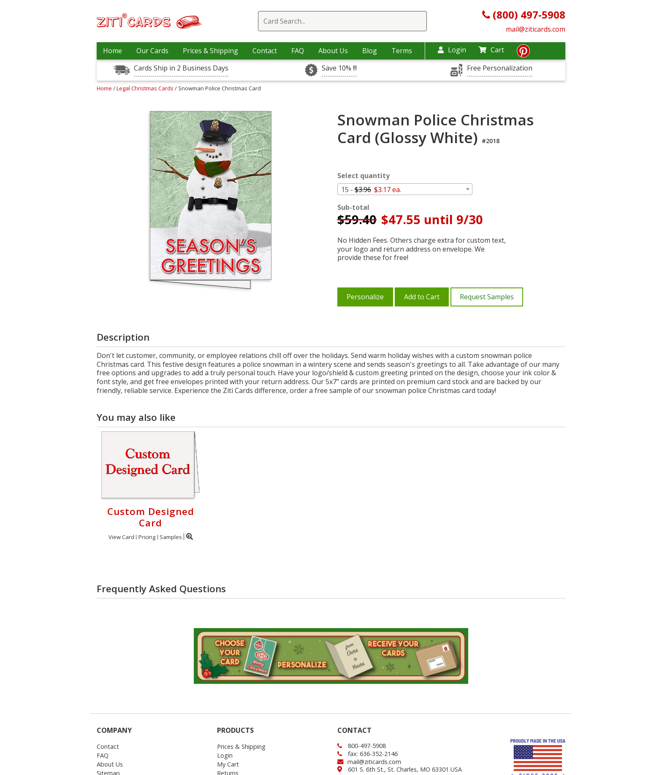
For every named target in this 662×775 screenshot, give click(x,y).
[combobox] (404, 189)
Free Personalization (499, 68)
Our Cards (152, 50)
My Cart (228, 764)
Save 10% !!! (339, 68)
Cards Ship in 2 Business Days (181, 68)
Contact (264, 50)
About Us (333, 50)
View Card (121, 537)
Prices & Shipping (210, 50)
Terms (401, 50)
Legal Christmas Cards (146, 88)
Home (112, 50)
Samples (171, 537)
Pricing (146, 537)
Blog (369, 50)
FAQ (297, 50)
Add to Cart (422, 296)
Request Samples (487, 296)
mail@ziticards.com (535, 29)
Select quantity (363, 176)
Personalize (365, 296)
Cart (491, 49)
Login (452, 49)
